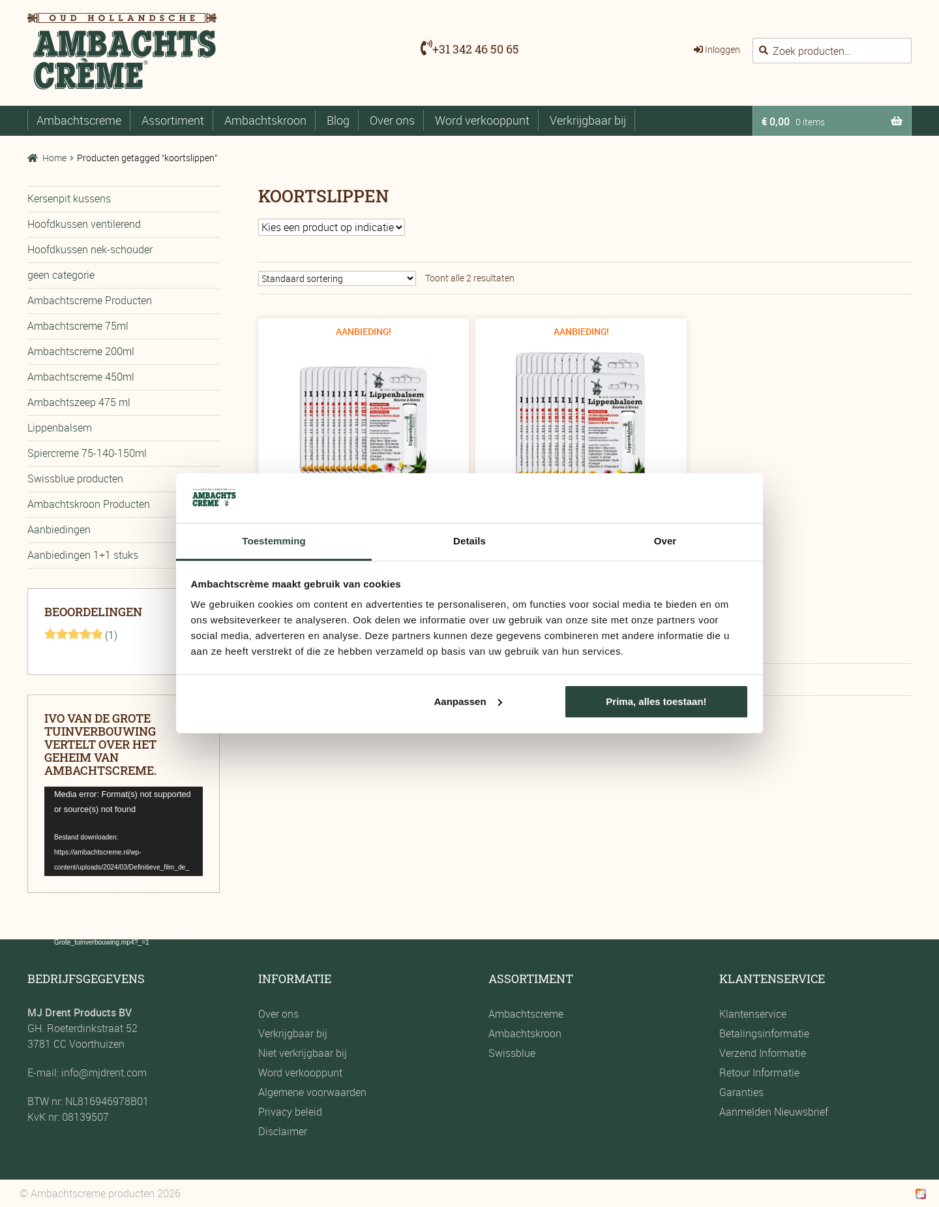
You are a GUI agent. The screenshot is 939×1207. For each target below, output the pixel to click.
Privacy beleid (290, 1112)
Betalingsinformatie (764, 1033)
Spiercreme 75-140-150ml (87, 453)
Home (54, 157)
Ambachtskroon (265, 120)
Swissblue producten (75, 478)
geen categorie (61, 275)
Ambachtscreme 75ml (77, 326)
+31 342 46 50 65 (475, 49)
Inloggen (722, 49)
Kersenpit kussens (69, 198)
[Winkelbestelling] (337, 278)
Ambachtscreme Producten (89, 300)
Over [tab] (665, 540)
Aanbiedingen (59, 529)
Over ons (392, 120)
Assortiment (173, 120)
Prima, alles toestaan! (656, 701)
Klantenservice (752, 1014)
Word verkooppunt (482, 120)
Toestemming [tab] (274, 540)
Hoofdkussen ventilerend (84, 224)
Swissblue (511, 1053)
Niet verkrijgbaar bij (302, 1053)
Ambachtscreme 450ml (80, 376)
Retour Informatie (759, 1072)
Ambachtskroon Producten (88, 504)
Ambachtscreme (79, 120)
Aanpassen (468, 701)
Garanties (741, 1092)
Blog (338, 120)
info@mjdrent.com (103, 1072)
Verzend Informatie (762, 1053)
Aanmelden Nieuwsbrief (773, 1112)
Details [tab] (469, 540)
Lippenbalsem (59, 427)
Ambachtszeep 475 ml (78, 402)
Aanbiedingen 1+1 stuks (82, 555)
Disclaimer (282, 1131)
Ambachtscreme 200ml (80, 351)
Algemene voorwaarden (312, 1092)
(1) (80, 635)
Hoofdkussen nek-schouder (90, 249)
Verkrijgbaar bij (588, 120)
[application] (123, 831)
